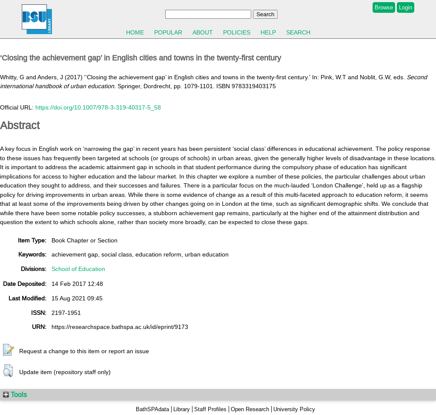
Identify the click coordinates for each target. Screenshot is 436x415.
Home (135, 32)
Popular (168, 32)
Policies (236, 32)
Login (405, 7)
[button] (8, 350)
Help (268, 32)
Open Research (250, 409)
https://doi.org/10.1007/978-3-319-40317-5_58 (98, 107)
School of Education (78, 268)
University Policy (294, 409)
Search (298, 32)
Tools (15, 394)
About (202, 32)
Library (181, 409)
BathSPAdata (152, 409)
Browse (384, 7)
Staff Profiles (210, 409)
